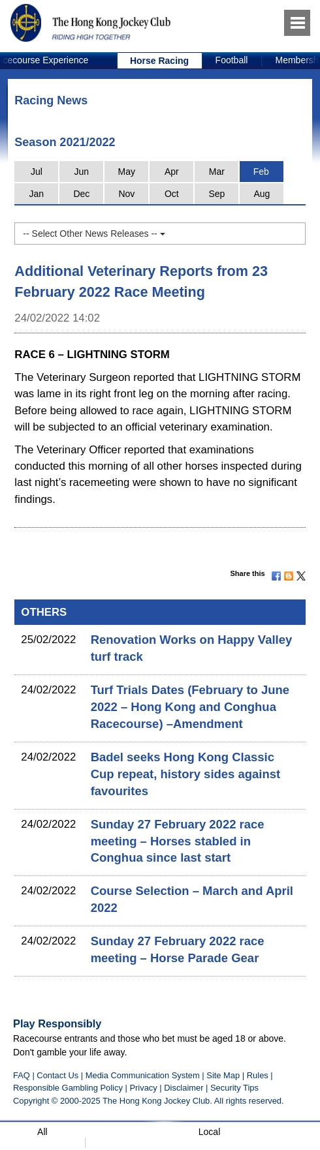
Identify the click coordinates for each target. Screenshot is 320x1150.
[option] (160, 60)
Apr (172, 171)
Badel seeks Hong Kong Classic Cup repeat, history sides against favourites (185, 774)
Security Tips (234, 1088)
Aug (261, 194)
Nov (126, 194)
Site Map (223, 1075)
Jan (36, 194)
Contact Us (57, 1075)
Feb (261, 171)
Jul (36, 171)
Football (232, 60)
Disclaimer (183, 1088)
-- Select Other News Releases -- (94, 233)
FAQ (21, 1075)
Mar (217, 171)
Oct (172, 194)
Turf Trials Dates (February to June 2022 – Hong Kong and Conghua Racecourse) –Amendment (190, 707)
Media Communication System (143, 1075)
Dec (81, 194)
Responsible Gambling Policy (68, 1088)
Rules (259, 1075)
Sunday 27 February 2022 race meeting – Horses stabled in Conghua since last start (177, 841)
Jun (81, 171)
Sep (216, 194)
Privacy (143, 1088)
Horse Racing (159, 60)
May (126, 171)
